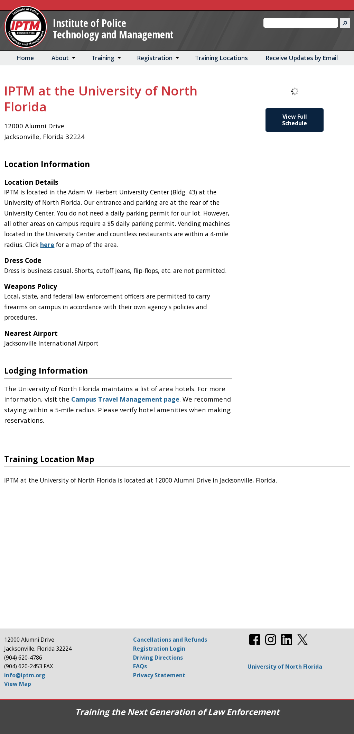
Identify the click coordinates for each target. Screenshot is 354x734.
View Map (17, 684)
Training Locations (221, 58)
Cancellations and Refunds (170, 639)
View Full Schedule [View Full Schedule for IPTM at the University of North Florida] (294, 120)
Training (102, 58)
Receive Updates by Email (302, 58)
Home (25, 58)
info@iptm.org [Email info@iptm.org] (24, 675)
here (47, 244)
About (60, 58)
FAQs (140, 666)
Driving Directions (158, 657)
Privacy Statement (159, 675)
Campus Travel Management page (125, 399)
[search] (298, 23)
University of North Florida (285, 666)
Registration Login (159, 648)
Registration (155, 58)
